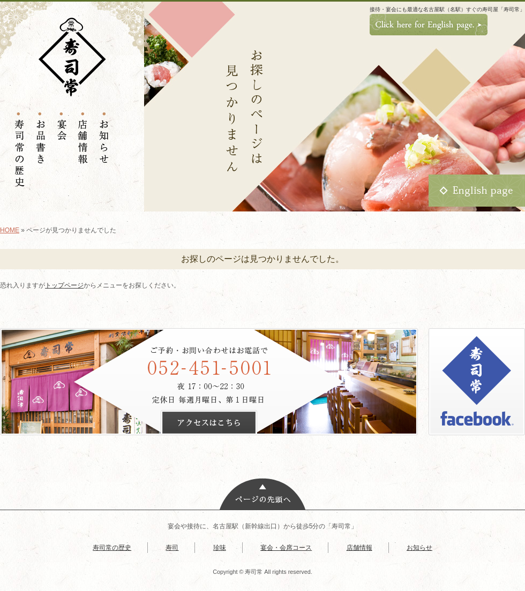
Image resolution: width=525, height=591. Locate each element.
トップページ (64, 285)
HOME (9, 230)
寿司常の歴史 (112, 547)
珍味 (219, 547)
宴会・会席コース (286, 547)
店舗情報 (359, 547)
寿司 (172, 547)
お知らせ (419, 547)
